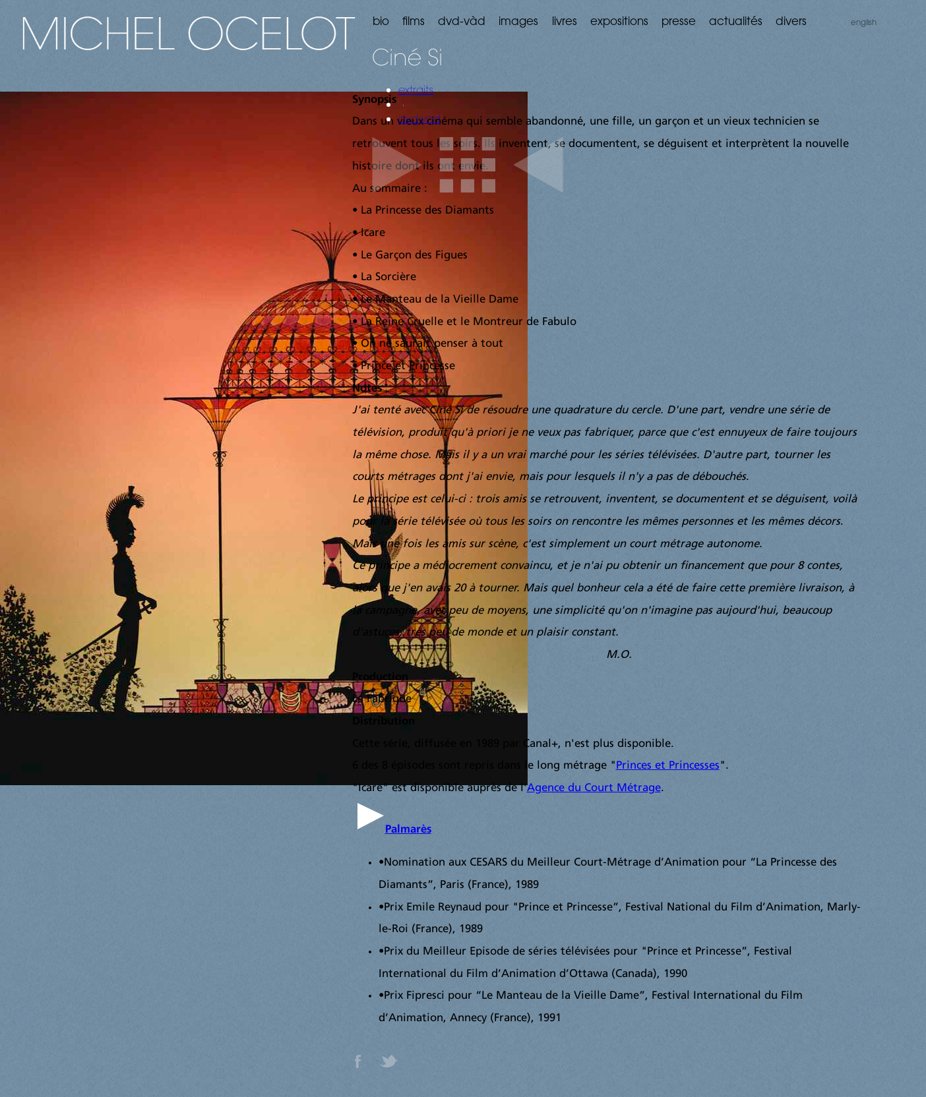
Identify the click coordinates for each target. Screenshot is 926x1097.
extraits (415, 89)
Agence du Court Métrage (594, 788)
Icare (370, 788)
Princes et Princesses (668, 765)
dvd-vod (419, 118)
